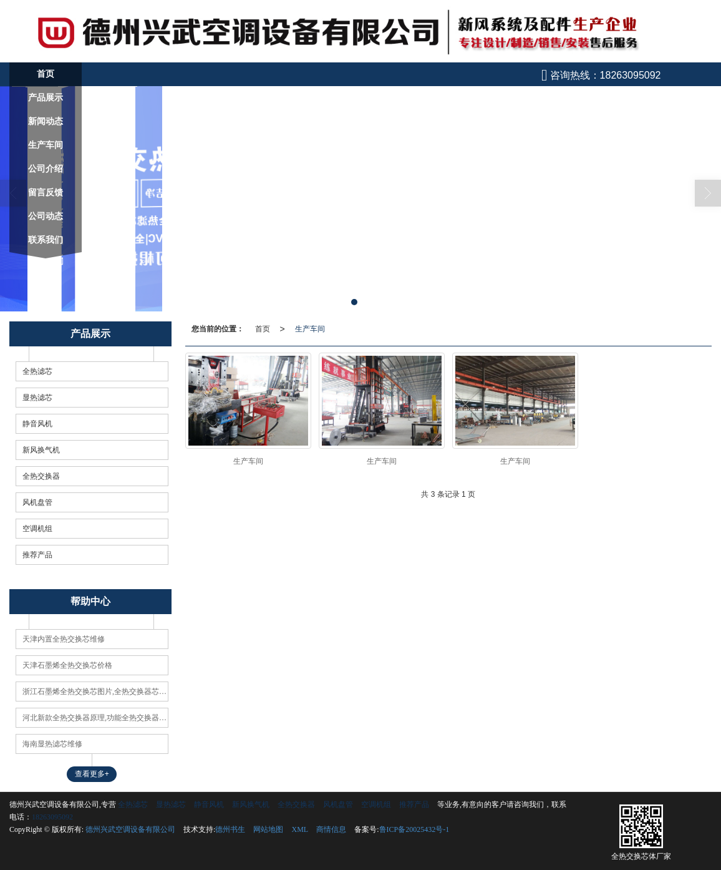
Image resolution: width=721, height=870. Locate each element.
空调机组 (37, 528)
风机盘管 (37, 501)
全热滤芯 (37, 370)
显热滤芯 (37, 397)
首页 (262, 328)
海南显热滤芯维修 (52, 743)
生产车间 (310, 328)
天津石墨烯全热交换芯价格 (67, 664)
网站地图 (268, 828)
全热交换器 (41, 475)
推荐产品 (37, 554)
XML (299, 828)
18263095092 (52, 816)
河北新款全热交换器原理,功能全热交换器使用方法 (95, 717)
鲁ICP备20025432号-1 (414, 828)
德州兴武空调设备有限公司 (130, 828)
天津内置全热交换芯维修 (63, 638)
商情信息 (331, 828)
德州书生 (230, 828)
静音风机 (37, 423)
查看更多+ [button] (92, 773)
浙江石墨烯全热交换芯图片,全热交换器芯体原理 (95, 691)
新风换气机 (41, 449)
